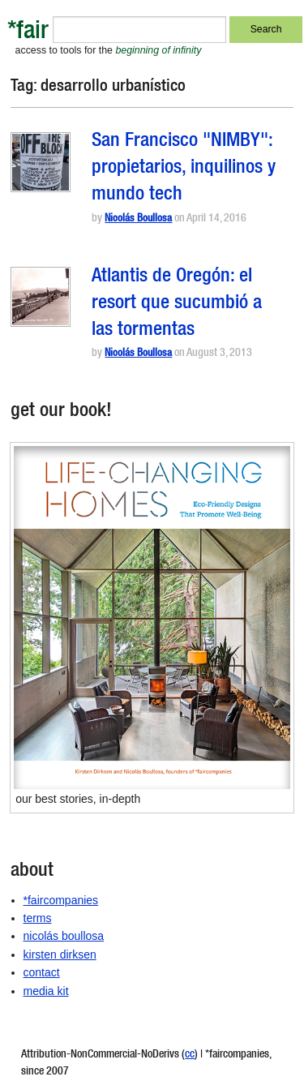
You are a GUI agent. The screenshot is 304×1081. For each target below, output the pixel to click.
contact (42, 972)
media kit (46, 990)
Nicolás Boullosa (138, 219)
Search (266, 29)
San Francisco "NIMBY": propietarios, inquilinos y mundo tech (184, 168)
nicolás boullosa (64, 935)
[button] (41, 162)
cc (190, 1055)
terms (38, 918)
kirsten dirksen (60, 954)
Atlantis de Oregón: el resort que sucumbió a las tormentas (177, 304)
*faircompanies (61, 900)
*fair (28, 32)
